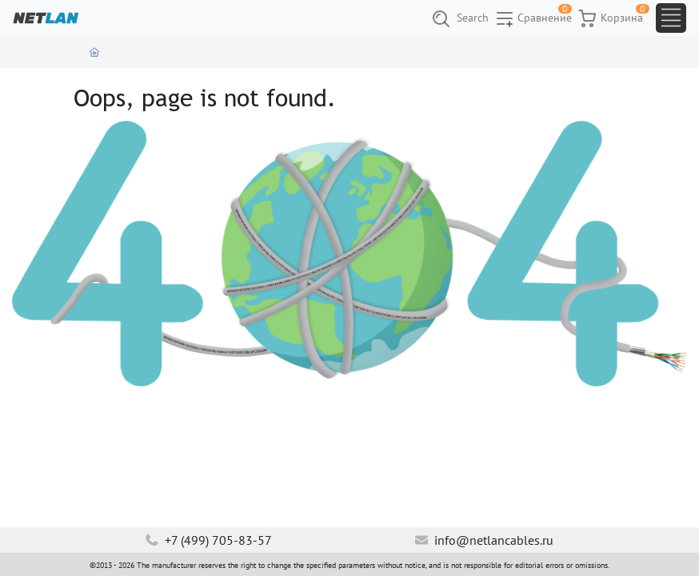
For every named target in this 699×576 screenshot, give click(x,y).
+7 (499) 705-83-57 (209, 540)
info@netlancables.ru (484, 540)
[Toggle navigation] (671, 18)
